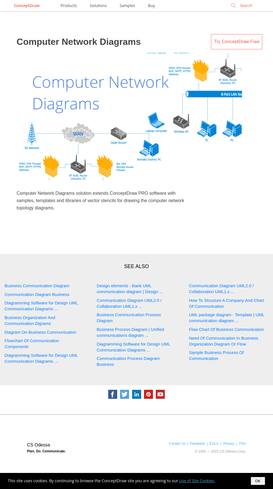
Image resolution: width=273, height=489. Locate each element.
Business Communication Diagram (37, 285)
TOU (242, 444)
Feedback (197, 444)
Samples (127, 5)
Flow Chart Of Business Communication (226, 329)
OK (258, 481)
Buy (151, 5)
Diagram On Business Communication (40, 332)
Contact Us (177, 444)
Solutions (98, 5)
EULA (214, 444)
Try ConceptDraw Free (236, 41)
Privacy (228, 444)
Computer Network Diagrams (79, 42)
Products (69, 5)
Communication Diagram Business (37, 294)
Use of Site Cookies (196, 480)
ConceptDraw (26, 5)
